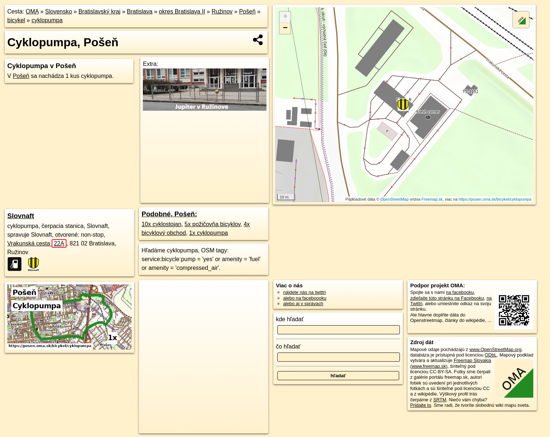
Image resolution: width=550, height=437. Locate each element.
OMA (32, 11)
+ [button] (285, 17)
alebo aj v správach (303, 303)
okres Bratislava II (182, 11)
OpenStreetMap (394, 199)
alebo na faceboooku (304, 298)
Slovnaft (20, 216)
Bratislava (139, 11)
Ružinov (222, 11)
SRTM (439, 399)
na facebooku (460, 292)
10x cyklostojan (161, 224)
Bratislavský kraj (100, 11)
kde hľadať (290, 319)
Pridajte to (420, 405)
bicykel (16, 20)
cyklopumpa (47, 20)
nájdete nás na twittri (304, 292)
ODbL (491, 355)
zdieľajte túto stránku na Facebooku (447, 298)
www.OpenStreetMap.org (495, 349)
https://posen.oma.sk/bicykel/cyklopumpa (495, 199)
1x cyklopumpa (208, 233)
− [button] (285, 28)
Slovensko (58, 11)
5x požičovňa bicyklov (213, 224)
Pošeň (247, 11)
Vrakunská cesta (37, 243)
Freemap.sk (432, 199)
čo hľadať (288, 346)
